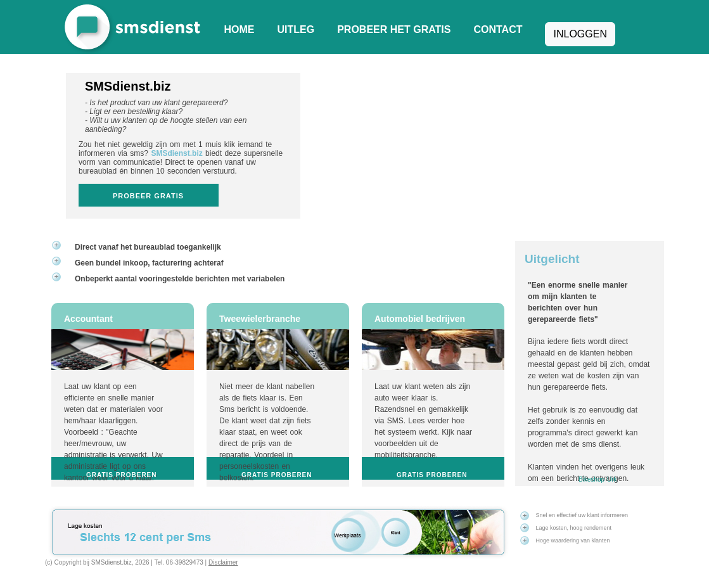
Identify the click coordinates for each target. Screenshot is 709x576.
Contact (497, 29)
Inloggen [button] (579, 34)
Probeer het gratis (393, 29)
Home (239, 29)
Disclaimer (223, 562)
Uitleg (296, 29)
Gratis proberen (121, 474)
